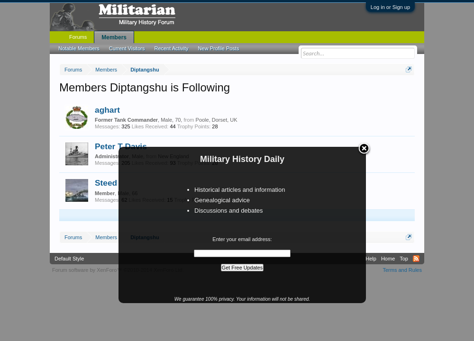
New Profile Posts (218, 48)
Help (370, 258)
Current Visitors (127, 48)
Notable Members (79, 48)
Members (114, 37)
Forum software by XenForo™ (118, 270)
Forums (78, 37)
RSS (416, 258)
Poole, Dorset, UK (216, 120)
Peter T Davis (121, 146)
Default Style (69, 258)
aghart (107, 110)
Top (404, 258)
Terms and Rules (402, 270)
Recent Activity (171, 48)
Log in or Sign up (390, 7)
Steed (106, 183)
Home (388, 258)
